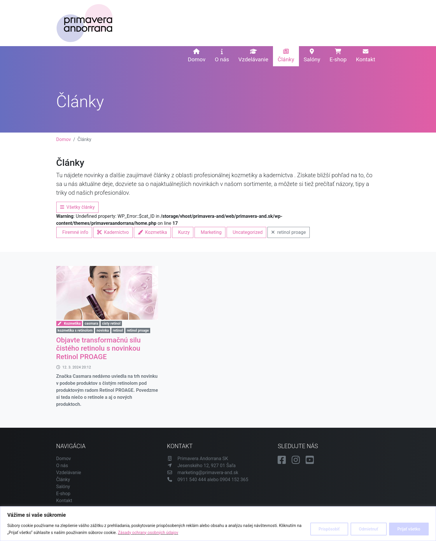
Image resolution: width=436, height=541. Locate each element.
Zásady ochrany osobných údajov (148, 532)
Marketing (211, 232)
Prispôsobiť (329, 529)
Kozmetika (152, 232)
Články (286, 55)
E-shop (338, 55)
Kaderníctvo (113, 232)
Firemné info (75, 232)
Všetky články (77, 207)
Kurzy (184, 232)
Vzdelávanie (253, 55)
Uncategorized (248, 232)
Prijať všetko (409, 529)
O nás (222, 55)
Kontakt (365, 55)
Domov (196, 55)
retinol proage (288, 232)
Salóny (312, 55)
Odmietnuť (368, 529)
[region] (218, 523)
